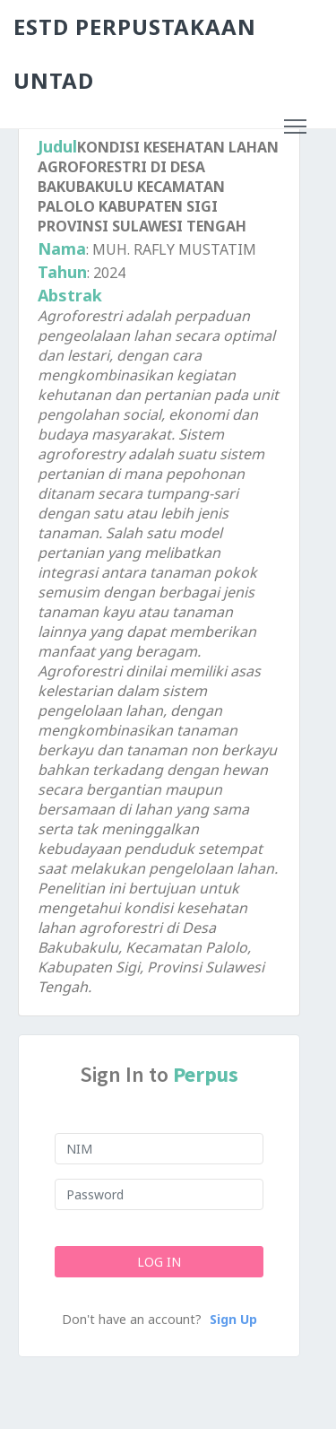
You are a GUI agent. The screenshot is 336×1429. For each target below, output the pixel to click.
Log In (159, 1261)
